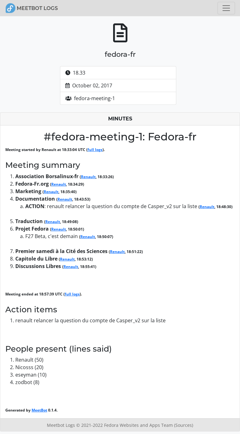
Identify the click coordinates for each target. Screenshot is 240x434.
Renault (88, 176)
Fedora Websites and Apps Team (139, 425)
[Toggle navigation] (226, 8)
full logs (95, 149)
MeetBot (39, 410)
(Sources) (183, 425)
